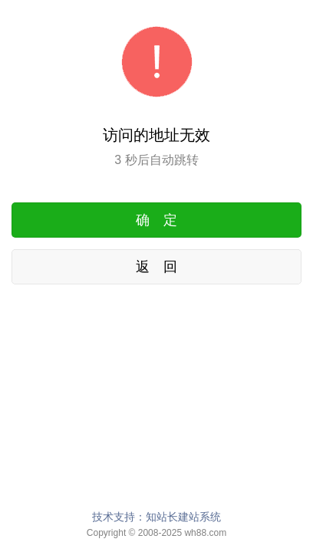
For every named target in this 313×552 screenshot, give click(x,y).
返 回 (156, 266)
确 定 (156, 220)
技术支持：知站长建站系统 (156, 517)
